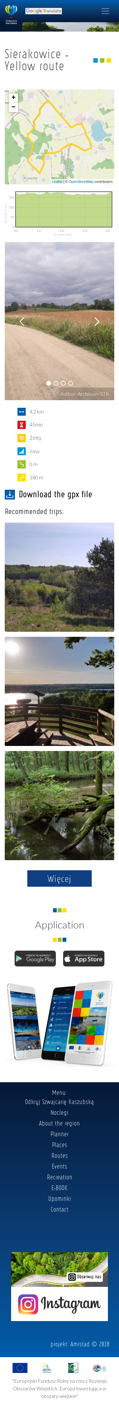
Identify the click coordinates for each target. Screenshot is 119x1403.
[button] (48, 383)
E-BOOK (59, 1187)
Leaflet (57, 181)
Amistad (80, 1344)
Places (59, 1144)
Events (59, 1166)
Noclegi (59, 1112)
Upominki (59, 1198)
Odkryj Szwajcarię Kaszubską (59, 1101)
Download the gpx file (48, 494)
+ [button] (13, 98)
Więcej (59, 878)
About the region (59, 1123)
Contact (60, 1209)
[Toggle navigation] (105, 11)
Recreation (59, 1177)
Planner (59, 1134)
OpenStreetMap (81, 181)
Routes (59, 1155)
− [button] (13, 107)
